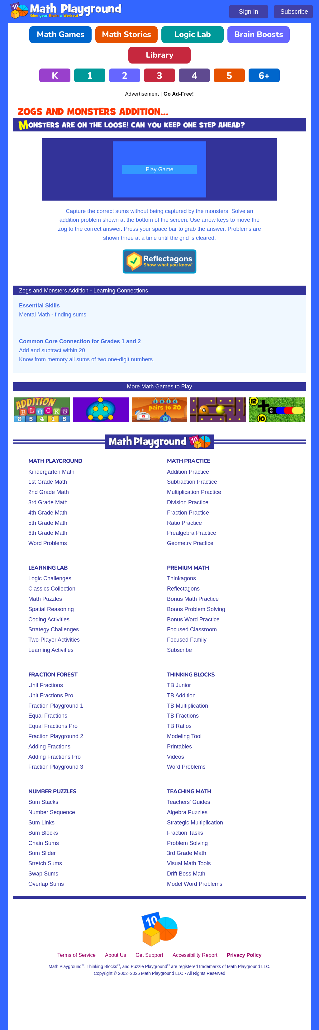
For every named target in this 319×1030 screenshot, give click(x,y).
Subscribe (294, 11)
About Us (115, 955)
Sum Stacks (43, 802)
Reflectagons (183, 589)
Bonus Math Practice (193, 599)
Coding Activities (48, 619)
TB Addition (181, 695)
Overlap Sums (46, 884)
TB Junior (179, 685)
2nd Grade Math (48, 492)
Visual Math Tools (189, 863)
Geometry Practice (190, 543)
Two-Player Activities (54, 640)
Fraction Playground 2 (55, 736)
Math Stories (126, 34)
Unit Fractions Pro (50, 695)
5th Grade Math (47, 523)
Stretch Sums (45, 863)
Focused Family (187, 640)
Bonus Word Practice (193, 619)
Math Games (60, 34)
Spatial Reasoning (51, 609)
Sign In (248, 11)
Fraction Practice (188, 513)
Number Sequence (51, 812)
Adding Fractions (49, 746)
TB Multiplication (187, 706)
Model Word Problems (194, 884)
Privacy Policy (244, 955)
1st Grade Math (47, 482)
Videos (175, 757)
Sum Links (41, 822)
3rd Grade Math (48, 502)
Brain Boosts (258, 34)
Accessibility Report (195, 955)
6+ (264, 75)
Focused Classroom (192, 629)
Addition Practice (188, 472)
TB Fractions (183, 716)
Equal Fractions (47, 716)
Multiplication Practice (194, 492)
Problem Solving (187, 843)
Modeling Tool (184, 736)
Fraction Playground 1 (55, 706)
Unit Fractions (45, 685)
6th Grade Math (47, 533)
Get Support (149, 955)
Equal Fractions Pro (53, 726)
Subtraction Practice (192, 482)
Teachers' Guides (188, 802)
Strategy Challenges (53, 629)
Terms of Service (76, 955)
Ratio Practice (184, 523)
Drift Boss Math (186, 874)
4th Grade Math (47, 513)
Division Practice (187, 502)
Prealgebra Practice (191, 533)
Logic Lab (192, 34)
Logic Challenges (49, 578)
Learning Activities (51, 650)
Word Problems (47, 543)
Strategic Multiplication (195, 822)
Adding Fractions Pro (54, 757)
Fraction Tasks (185, 833)
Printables (179, 746)
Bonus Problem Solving (196, 609)
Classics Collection (51, 589)
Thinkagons (181, 578)
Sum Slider (42, 853)
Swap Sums (43, 874)
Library (160, 55)
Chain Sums (43, 843)
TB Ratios (179, 726)
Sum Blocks (43, 833)
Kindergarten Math (51, 472)
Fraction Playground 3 (55, 767)
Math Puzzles (45, 599)
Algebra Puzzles (187, 812)
